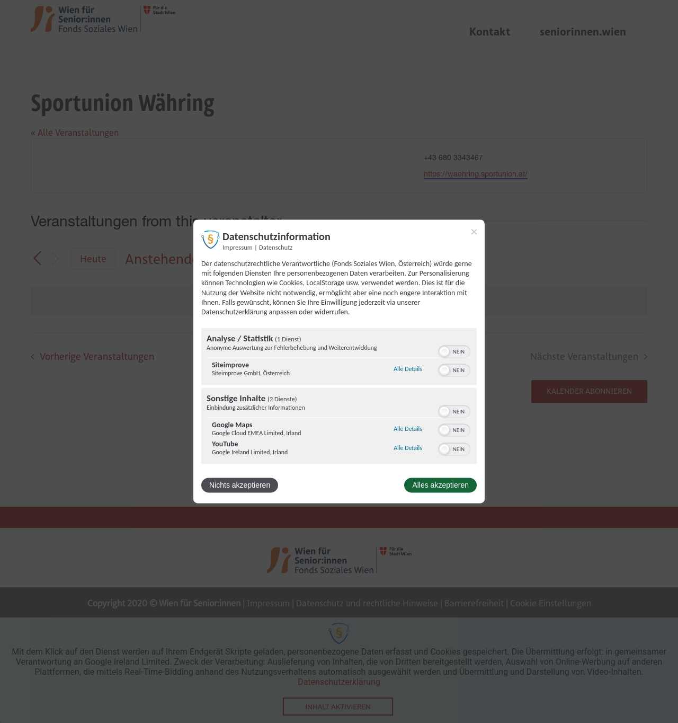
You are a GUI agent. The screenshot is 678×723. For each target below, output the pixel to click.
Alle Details (408, 369)
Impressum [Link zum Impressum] (237, 247)
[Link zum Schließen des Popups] (474, 231)
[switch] (454, 351)
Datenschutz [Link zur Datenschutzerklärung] (275, 247)
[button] (444, 352)
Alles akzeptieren (440, 485)
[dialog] (339, 361)
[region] (339, 397)
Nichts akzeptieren (239, 485)
